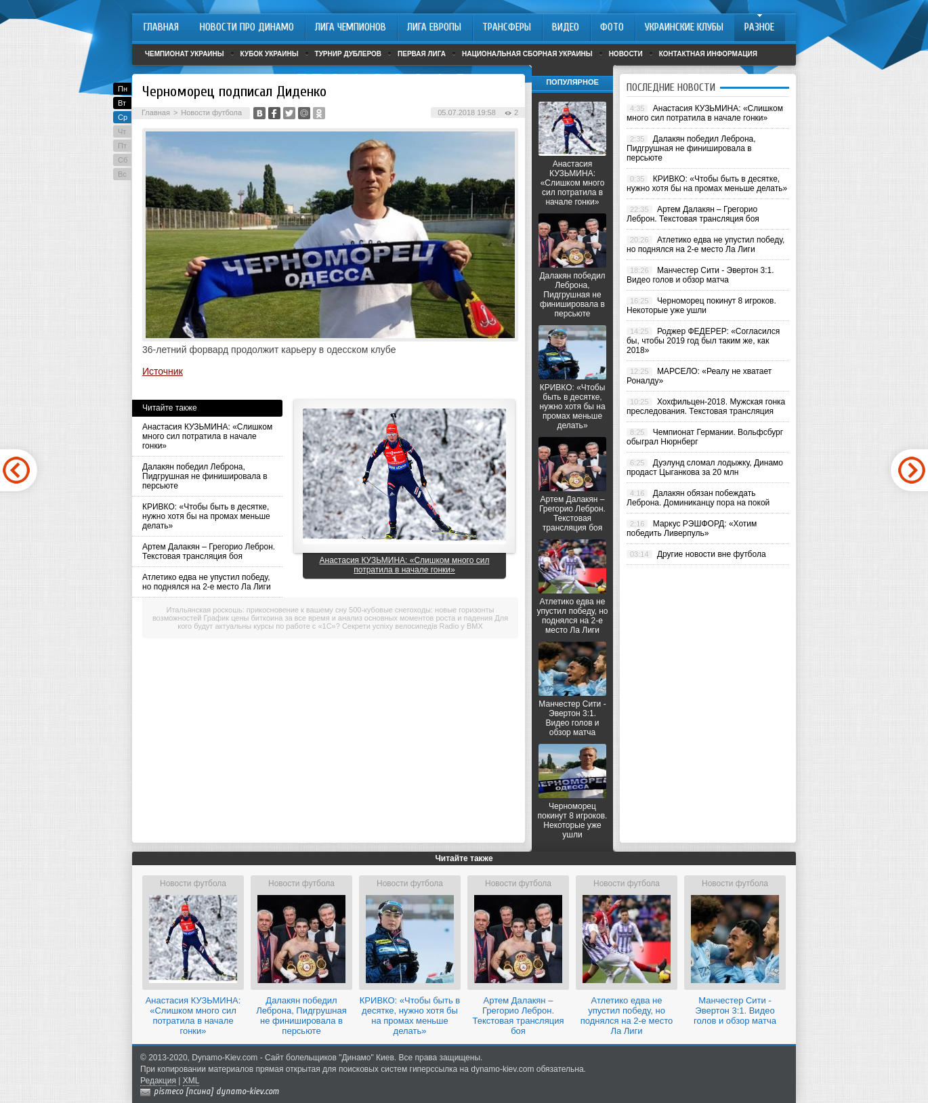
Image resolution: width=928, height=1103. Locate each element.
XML (191, 1080)
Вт (122, 103)
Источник (162, 371)
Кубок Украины (269, 54)
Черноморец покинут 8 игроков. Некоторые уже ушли (573, 820)
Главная (156, 112)
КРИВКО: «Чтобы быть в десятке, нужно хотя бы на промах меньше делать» (206, 516)
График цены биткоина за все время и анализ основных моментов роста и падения (348, 618)
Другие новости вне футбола (711, 554)
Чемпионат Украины (184, 54)
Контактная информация (708, 54)
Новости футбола (211, 112)
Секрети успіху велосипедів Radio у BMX (412, 626)
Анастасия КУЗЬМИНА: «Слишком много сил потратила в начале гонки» (207, 436)
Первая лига (422, 54)
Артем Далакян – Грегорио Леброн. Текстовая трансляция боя (208, 551)
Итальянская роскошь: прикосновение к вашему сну (257, 610)
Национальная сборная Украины (527, 54)
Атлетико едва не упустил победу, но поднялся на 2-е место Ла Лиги (206, 582)
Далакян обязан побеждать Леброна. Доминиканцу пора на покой (698, 497)
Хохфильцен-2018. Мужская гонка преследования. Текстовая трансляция (706, 406)
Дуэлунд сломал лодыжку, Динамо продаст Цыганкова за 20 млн (705, 467)
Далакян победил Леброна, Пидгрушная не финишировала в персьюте (205, 476)
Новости (626, 54)
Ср (122, 117)
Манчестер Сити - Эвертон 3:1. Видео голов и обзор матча (572, 718)
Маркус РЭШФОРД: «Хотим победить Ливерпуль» (692, 528)
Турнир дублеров (348, 54)
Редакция (158, 1080)
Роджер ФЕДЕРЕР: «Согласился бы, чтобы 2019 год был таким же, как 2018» (703, 341)
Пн (122, 89)
